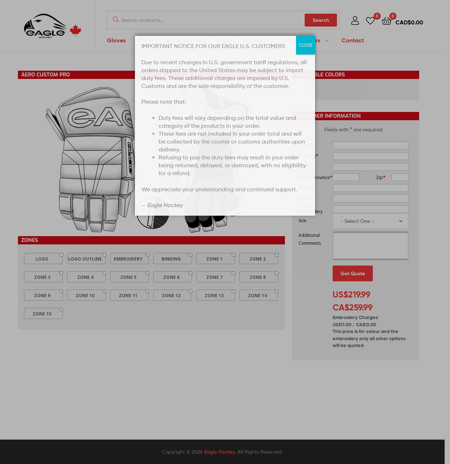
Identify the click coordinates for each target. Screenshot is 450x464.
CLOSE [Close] (305, 45)
